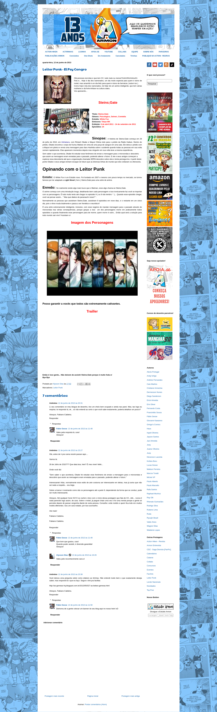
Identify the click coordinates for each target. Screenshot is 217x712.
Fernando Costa (153, 408)
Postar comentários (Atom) (96, 704)
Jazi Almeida (152, 441)
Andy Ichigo (152, 376)
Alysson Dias (62, 555)
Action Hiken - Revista (156, 541)
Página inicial (92, 696)
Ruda (149, 514)
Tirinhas (133, 56)
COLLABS (122, 52)
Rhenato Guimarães (155, 502)
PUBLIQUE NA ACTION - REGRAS (156, 56)
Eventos (150, 570)
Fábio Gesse (61, 429)
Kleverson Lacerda (154, 457)
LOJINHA (82, 52)
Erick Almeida (152, 400)
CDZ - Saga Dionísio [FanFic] (159, 549)
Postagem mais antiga (130, 696)
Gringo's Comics (153, 424)
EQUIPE (135, 52)
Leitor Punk (58, 388)
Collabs (150, 562)
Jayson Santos (153, 437)
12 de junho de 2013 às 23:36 (70, 574)
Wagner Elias (152, 526)
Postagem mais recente (54, 696)
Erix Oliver (151, 404)
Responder (53, 418)
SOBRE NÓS (148, 52)
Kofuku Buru (152, 461)
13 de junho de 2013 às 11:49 (80, 429)
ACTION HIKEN (51, 52)
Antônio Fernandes (155, 380)
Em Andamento (104, 56)
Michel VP (151, 477)
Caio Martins (152, 384)
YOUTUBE (108, 52)
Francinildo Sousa (154, 412)
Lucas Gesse (152, 465)
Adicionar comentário (52, 622)
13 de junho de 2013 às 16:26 (84, 555)
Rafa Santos (152, 489)
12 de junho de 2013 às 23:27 (70, 450)
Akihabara (65, 142)
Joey (149, 445)
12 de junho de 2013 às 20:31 (70, 403)
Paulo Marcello (153, 485)
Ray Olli (150, 498)
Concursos (151, 566)
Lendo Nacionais (154, 582)
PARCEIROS (164, 52)
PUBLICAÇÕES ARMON (54, 56)
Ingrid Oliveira (152, 433)
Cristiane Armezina (154, 388)
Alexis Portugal (153, 372)
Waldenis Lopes (153, 530)
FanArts (150, 574)
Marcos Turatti (153, 473)
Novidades (151, 586)
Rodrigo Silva (152, 506)
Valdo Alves (151, 522)
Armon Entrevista (154, 545)
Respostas (56, 424)
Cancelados (120, 56)
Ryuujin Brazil (152, 518)
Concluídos (74, 56)
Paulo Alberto (152, 481)
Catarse (150, 558)
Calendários (152, 554)
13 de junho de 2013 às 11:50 (80, 605)
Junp (149, 453)
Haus (149, 429)
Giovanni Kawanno (154, 420)
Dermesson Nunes (154, 392)
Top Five (150, 590)
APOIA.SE (95, 52)
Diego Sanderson (154, 396)
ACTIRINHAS (68, 52)
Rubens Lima (152, 510)
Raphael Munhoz (154, 494)
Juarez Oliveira (153, 449)
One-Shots (88, 56)
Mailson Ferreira (153, 469)
